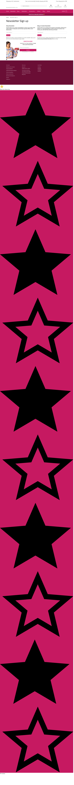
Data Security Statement (10, 75)
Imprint (7, 77)
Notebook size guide (58, 6)
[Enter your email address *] (28, 47)
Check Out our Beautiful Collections (36, 14)
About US (23, 66)
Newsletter (51, 6)
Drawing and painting (26, 70)
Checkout (65, 6)
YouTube (39, 66)
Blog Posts (24, 74)
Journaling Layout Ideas (26, 71)
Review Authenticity (9, 74)
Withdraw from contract (10, 66)
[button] (64, 11)
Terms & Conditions (9, 72)
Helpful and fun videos (26, 68)
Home (7, 17)
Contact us (8, 79)
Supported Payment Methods (11, 70)
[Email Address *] (21, 32)
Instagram (39, 69)
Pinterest (39, 71)
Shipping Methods (9, 68)
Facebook (39, 68)
